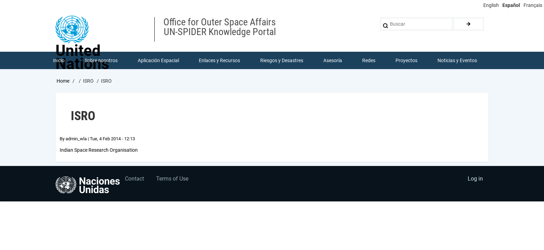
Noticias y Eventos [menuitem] (457, 60)
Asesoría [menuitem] (332, 60)
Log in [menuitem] (475, 179)
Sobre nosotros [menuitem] (101, 60)
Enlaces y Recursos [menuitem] (219, 60)
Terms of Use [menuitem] (172, 179)
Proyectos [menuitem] (406, 60)
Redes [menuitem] (368, 60)
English (491, 5)
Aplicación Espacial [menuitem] (158, 60)
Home (63, 81)
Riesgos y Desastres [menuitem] (282, 60)
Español (511, 5)
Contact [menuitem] (134, 179)
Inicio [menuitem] (59, 60)
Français (533, 5)
